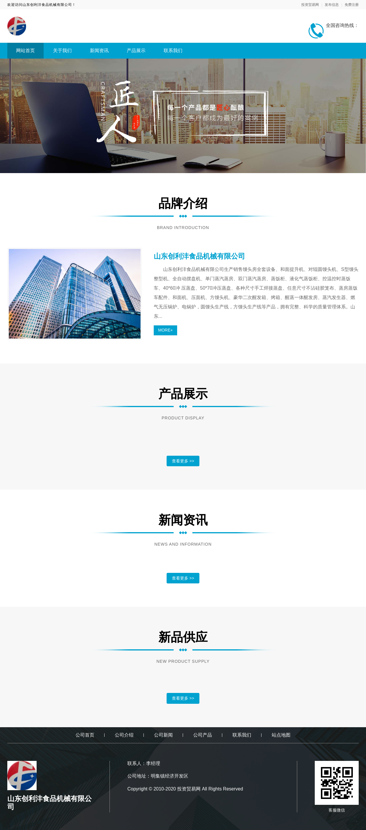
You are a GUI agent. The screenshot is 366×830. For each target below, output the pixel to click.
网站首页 (25, 50)
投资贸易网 (310, 4)
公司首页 (85, 734)
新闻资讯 (99, 50)
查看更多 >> (183, 461)
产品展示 (136, 50)
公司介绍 (124, 734)
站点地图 (281, 734)
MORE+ (165, 330)
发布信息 (332, 4)
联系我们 (173, 50)
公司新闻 (163, 734)
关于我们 (62, 50)
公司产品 (202, 734)
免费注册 (352, 4)
